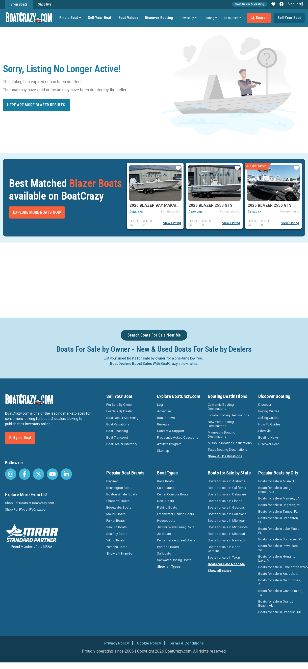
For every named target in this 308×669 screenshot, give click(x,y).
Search (260, 17)
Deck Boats (165, 501)
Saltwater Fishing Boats (174, 560)
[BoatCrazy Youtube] (52, 474)
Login (161, 405)
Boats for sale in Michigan (227, 520)
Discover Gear (268, 444)
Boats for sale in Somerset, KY (280, 539)
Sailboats (164, 553)
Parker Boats (115, 520)
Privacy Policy (115, 643)
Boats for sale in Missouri (226, 534)
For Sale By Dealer (119, 411)
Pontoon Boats (168, 547)
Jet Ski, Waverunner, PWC (175, 527)
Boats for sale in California (227, 488)
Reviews (163, 424)
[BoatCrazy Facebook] (24, 474)
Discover (264, 405)
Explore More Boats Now (37, 212)
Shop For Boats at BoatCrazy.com (29, 503)
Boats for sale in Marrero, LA (279, 498)
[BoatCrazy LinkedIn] (66, 474)
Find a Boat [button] (70, 17)
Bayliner (112, 481)
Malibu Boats (115, 514)
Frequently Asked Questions (177, 437)
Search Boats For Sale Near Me (154, 335)
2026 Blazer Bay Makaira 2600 (161, 205)
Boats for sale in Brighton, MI (279, 505)
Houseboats (166, 520)
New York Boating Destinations (221, 424)
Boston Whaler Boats (121, 494)
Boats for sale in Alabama (226, 481)
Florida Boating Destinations (228, 415)
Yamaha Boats (116, 547)
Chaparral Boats (118, 501)
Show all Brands (119, 553)
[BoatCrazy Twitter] (38, 474)
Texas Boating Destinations (227, 449)
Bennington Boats (119, 488)
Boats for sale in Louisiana (227, 514)
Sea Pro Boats (116, 527)
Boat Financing (117, 431)
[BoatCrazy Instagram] (10, 474)
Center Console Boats (173, 494)
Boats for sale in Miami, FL (277, 481)
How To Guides (269, 424)
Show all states (220, 570)
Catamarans (165, 488)
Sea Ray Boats (116, 534)
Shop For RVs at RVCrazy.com (26, 509)
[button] (273, 4)
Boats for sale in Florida (225, 501)
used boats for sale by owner (142, 358)
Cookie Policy (148, 643)
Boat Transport (117, 437)
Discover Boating (160, 17)
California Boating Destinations (221, 407)
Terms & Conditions (187, 643)
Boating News (268, 437)
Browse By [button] (188, 18)
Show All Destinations (225, 456)
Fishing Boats (167, 507)
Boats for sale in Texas (224, 557)
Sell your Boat (20, 437)
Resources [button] (232, 18)
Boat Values (129, 17)
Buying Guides (268, 411)
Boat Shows (166, 418)
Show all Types (169, 566)
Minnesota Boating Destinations (221, 434)
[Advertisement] (166, 279)
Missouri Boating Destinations (230, 443)
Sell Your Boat (101, 17)
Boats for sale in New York (227, 540)
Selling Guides (268, 418)
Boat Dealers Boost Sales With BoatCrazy (144, 364)
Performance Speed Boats (176, 540)
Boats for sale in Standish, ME (280, 612)
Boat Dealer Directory (121, 444)
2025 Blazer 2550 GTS (270, 205)
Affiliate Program (169, 444)
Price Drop (256, 166)
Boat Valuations (117, 424)
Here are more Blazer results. (36, 105)
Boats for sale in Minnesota (228, 527)
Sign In (295, 4)
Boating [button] (210, 18)
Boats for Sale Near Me (226, 564)
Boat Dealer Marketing (249, 4)
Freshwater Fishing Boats (175, 514)
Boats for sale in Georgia (226, 507)
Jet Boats (164, 534)
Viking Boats (115, 540)
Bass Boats (165, 481)
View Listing (172, 223)
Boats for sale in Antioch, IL (278, 574)
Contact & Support (170, 431)
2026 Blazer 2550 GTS (211, 205)
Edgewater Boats (118, 507)
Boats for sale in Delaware (227, 494)
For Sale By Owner (119, 405)
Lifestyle (264, 431)
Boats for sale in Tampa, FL (278, 511)
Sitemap (163, 450)
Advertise (164, 411)
